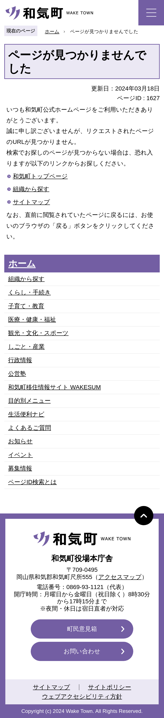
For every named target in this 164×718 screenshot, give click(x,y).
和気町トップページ (40, 176)
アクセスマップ (120, 577)
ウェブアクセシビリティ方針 (82, 696)
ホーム (52, 31)
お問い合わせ (82, 651)
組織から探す (31, 189)
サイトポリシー (109, 687)
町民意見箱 (82, 629)
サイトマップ (31, 202)
